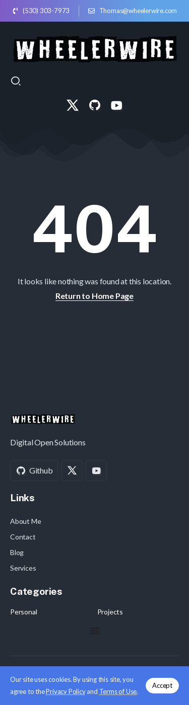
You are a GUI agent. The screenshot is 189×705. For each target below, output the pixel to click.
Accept (162, 685)
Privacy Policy (65, 691)
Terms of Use (118, 691)
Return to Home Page (94, 295)
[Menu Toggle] (95, 630)
